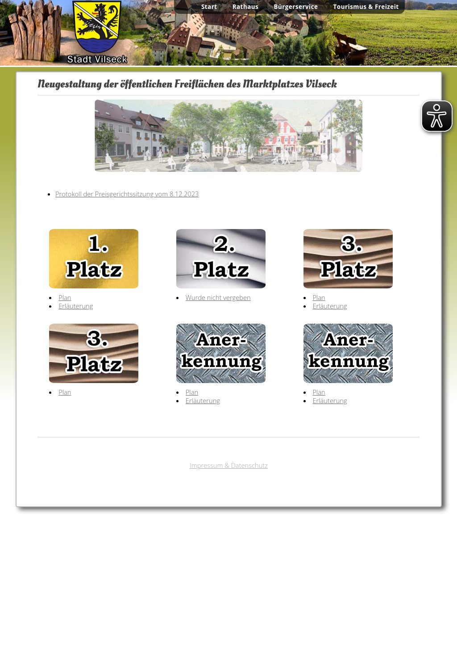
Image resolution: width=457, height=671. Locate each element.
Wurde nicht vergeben (218, 297)
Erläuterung (75, 305)
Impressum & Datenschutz (229, 465)
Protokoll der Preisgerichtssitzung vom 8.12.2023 (127, 193)
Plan (64, 297)
